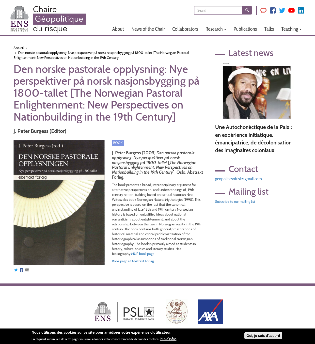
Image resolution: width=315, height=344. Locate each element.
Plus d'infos (168, 339)
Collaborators (185, 29)
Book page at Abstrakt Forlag (133, 261)
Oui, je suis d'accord (263, 336)
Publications (245, 29)
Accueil (19, 48)
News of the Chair (148, 29)
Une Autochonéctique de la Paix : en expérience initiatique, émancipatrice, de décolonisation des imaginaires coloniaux (253, 139)
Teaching (291, 29)
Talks (269, 29)
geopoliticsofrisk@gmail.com (238, 178)
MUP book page (142, 253)
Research (215, 29)
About (118, 29)
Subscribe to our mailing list (235, 201)
